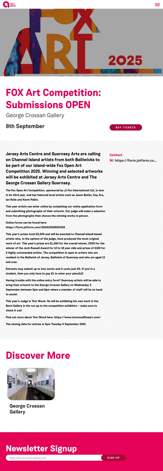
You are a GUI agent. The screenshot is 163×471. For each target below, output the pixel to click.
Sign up (113, 458)
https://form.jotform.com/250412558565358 (35, 227)
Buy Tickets (126, 127)
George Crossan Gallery (35, 115)
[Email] (62, 458)
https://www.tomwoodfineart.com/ (77, 317)
